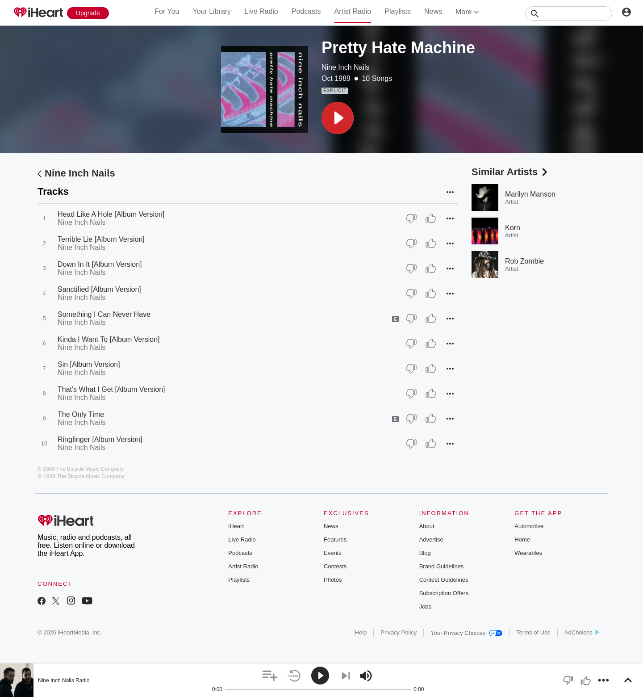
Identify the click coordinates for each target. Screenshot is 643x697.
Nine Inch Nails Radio (63, 680)
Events (333, 553)
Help (361, 632)
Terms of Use (533, 632)
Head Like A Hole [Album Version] (111, 214)
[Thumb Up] (431, 218)
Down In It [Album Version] (100, 264)
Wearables (528, 553)
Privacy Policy (398, 632)
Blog (425, 553)
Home (522, 539)
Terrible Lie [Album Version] (101, 239)
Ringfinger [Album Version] (100, 439)
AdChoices (581, 632)
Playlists (397, 11)
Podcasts (306, 11)
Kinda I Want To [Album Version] (109, 339)
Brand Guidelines (441, 566)
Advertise (431, 539)
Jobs (425, 606)
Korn (512, 227)
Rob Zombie (524, 261)
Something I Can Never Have (104, 314)
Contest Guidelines (443, 579)
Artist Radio (353, 11)
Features (335, 539)
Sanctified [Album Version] (99, 289)
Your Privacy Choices (466, 633)
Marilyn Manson (530, 194)
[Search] (568, 13)
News (433, 11)
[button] (338, 118)
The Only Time (81, 414)
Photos (333, 579)
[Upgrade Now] (88, 13)
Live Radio (261, 11)
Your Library (211, 11)
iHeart (236, 526)
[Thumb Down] (411, 218)
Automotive (528, 526)
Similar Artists (510, 171)
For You (166, 11)
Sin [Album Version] (89, 364)
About (426, 526)
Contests (335, 566)
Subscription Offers (443, 593)
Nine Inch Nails (346, 67)
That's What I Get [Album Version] (111, 389)
